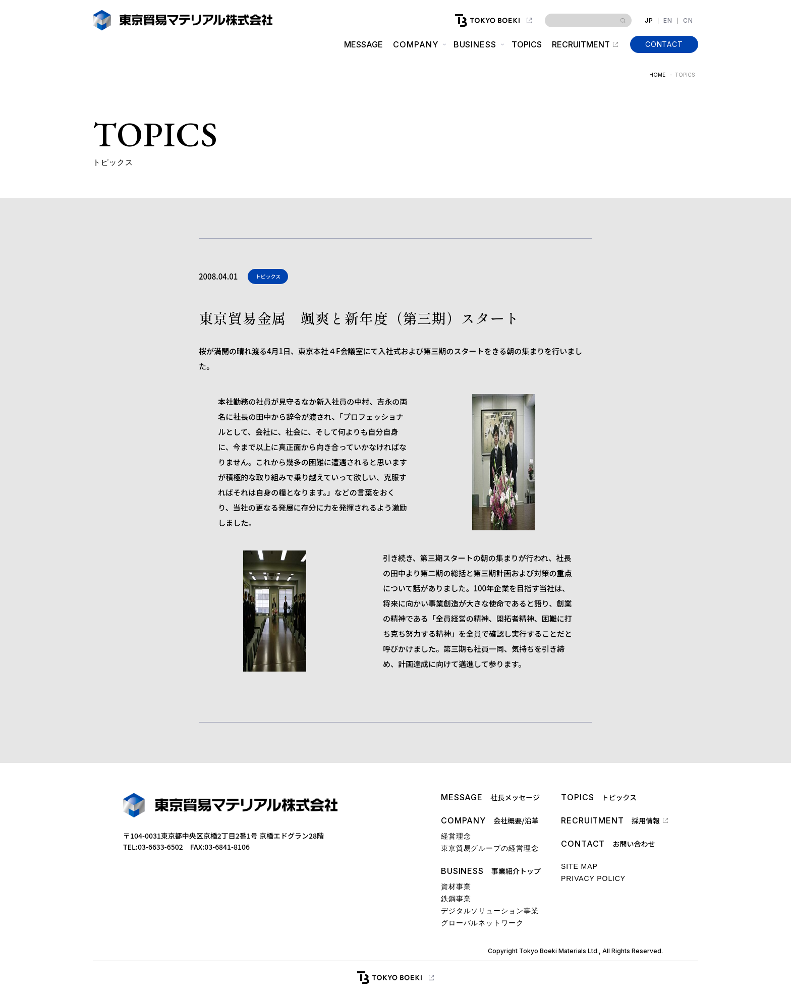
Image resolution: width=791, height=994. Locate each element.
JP (649, 21)
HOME (657, 74)
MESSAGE (363, 44)
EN (667, 21)
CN (688, 21)
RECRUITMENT (581, 44)
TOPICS (527, 44)
